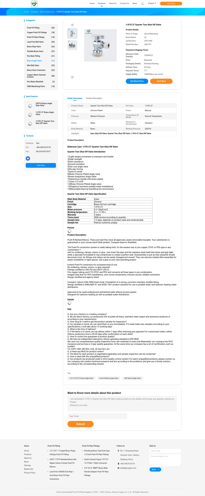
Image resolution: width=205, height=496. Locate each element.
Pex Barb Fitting (41, 56)
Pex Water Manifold (41, 81)
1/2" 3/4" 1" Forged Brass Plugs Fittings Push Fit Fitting (62, 452)
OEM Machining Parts (41, 86)
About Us (28, 458)
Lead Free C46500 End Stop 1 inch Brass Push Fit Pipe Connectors (62, 475)
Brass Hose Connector (41, 70)
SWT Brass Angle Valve (132, 378)
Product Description (94, 98)
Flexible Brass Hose (41, 51)
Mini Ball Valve (41, 65)
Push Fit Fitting (41, 27)
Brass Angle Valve (41, 60)
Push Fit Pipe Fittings (41, 37)
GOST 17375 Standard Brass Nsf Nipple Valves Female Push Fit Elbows (63, 463)
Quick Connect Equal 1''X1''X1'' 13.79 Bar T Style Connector (96, 461)
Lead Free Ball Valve (41, 42)
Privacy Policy (29, 473)
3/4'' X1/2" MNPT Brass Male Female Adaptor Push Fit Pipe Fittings (96, 471)
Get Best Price (137, 81)
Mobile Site (28, 469)
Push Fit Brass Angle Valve (108, 378)
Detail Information (74, 98)
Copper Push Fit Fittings (41, 32)
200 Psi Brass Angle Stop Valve (44, 104)
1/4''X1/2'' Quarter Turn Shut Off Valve (45, 122)
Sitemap (27, 465)
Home (26, 451)
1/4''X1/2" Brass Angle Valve (45, 113)
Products (27, 454)
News (26, 462)
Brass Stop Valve (41, 46)
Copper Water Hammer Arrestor (41, 76)
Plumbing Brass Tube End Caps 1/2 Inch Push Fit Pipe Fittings (97, 452)
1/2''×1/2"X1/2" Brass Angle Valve (81, 378)
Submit (80, 424)
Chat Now (171, 3)
